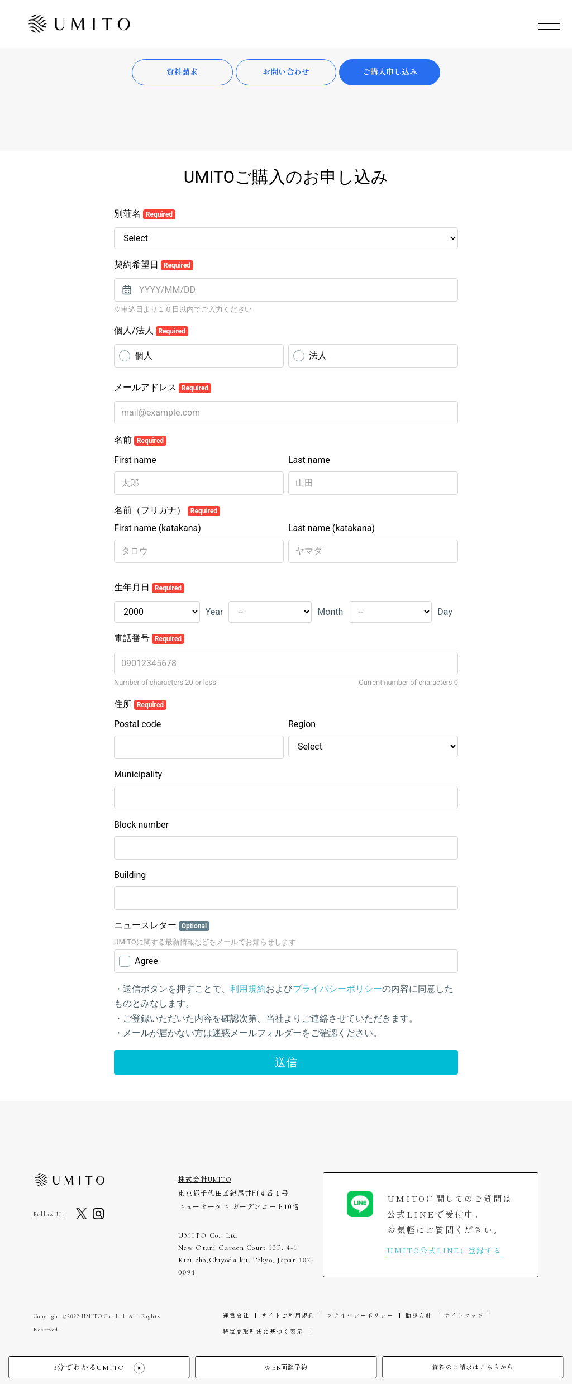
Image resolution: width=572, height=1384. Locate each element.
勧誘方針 (419, 1315)
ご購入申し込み (390, 72)
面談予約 (286, 1368)
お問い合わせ (286, 72)
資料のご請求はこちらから (472, 1367)
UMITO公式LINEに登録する (444, 1250)
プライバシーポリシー (360, 1315)
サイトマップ (464, 1315)
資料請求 (182, 72)
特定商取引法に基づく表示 (263, 1331)
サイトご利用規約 (288, 1315)
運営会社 (236, 1315)
